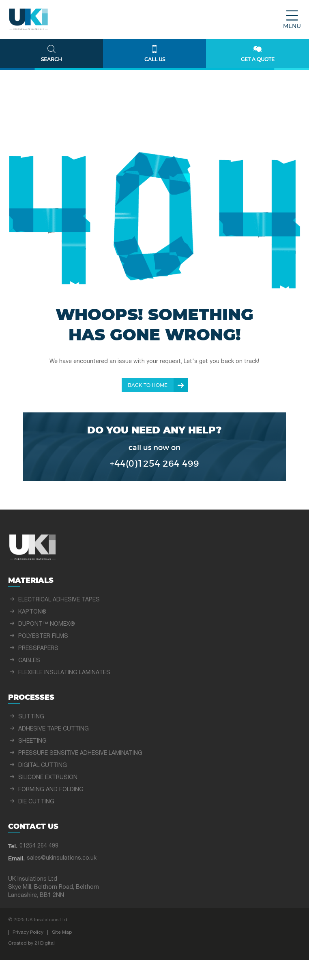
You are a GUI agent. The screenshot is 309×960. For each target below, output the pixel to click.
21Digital (44, 943)
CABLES (29, 660)
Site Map (62, 932)
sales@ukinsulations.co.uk (62, 858)
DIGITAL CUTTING (42, 765)
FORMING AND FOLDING (51, 789)
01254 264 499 (38, 846)
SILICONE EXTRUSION (47, 777)
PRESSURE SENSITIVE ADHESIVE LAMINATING (80, 753)
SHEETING (32, 741)
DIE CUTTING (36, 802)
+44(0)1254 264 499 (154, 464)
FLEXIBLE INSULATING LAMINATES (64, 672)
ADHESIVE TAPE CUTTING (53, 729)
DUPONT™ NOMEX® (46, 624)
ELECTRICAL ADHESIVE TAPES (59, 600)
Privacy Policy (28, 932)
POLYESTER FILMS (43, 636)
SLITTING (31, 717)
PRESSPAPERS (38, 648)
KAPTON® (32, 612)
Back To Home (147, 385)
